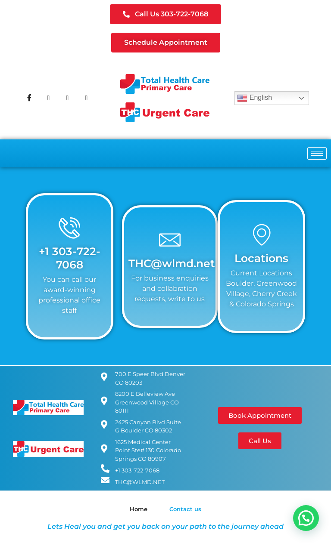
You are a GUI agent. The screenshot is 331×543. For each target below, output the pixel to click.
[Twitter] (48, 98)
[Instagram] (67, 98)
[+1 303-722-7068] (69, 227)
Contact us (185, 509)
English (254, 98)
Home (138, 509)
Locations (261, 258)
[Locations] (261, 234)
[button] (306, 518)
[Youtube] (86, 98)
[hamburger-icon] (317, 153)
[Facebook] (29, 98)
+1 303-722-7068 (69, 257)
